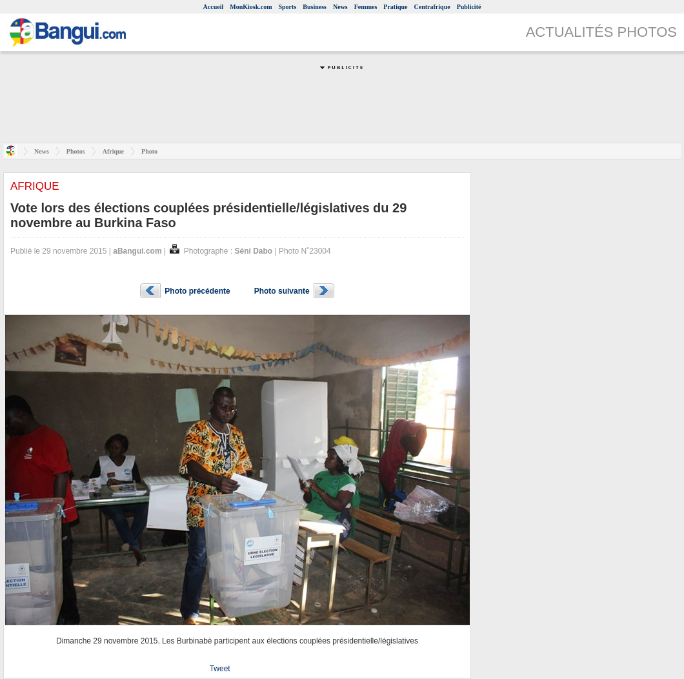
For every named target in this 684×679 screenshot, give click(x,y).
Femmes (365, 6)
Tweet (220, 668)
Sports (288, 6)
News (340, 6)
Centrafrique (432, 6)
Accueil (213, 6)
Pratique (395, 6)
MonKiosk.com (251, 6)
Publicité (469, 6)
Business (315, 6)
